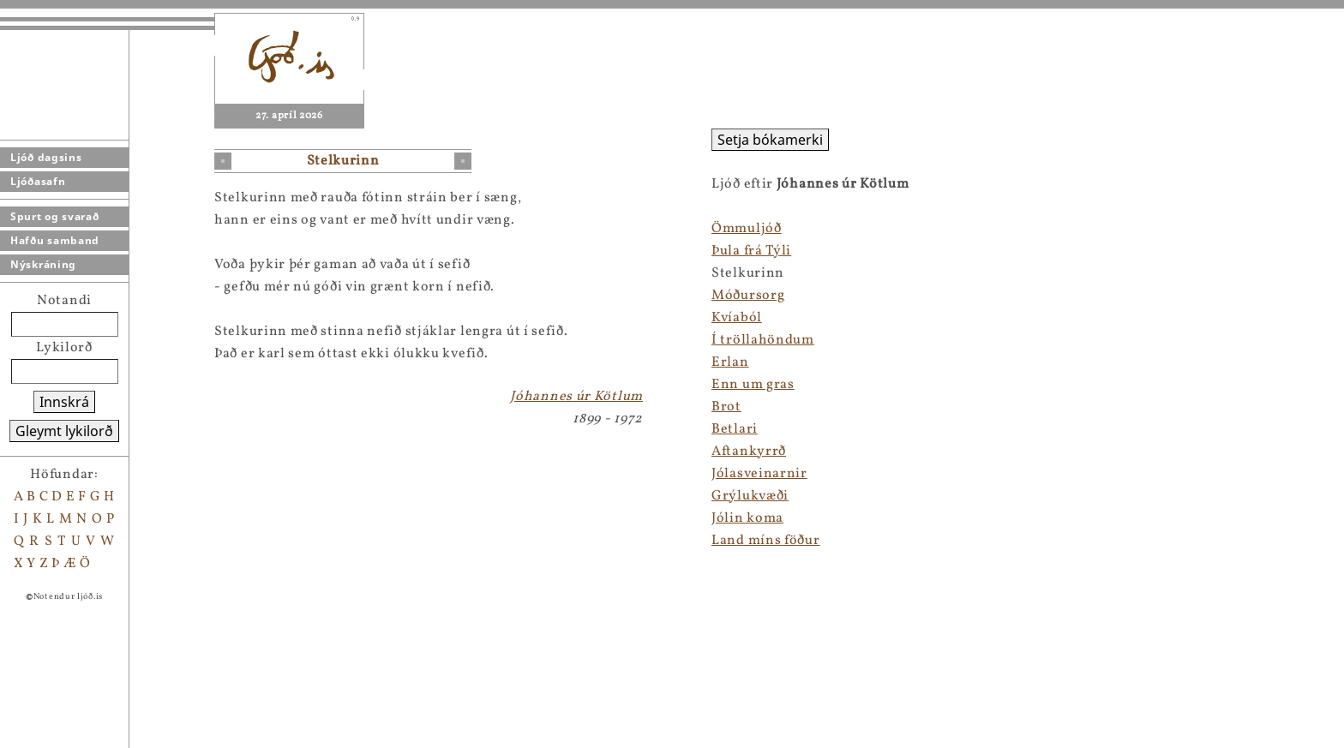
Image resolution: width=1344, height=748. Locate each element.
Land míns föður (765, 540)
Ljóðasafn (37, 181)
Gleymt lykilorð (64, 431)
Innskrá (64, 401)
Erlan (730, 362)
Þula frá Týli (751, 251)
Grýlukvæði (750, 496)
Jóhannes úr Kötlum (576, 396)
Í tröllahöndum (762, 340)
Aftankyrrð (748, 451)
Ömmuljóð (746, 228)
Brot (726, 407)
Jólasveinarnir (759, 473)
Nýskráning (43, 264)
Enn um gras (753, 384)
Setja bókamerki (770, 139)
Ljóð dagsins (45, 157)
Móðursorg (747, 295)
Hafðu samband (54, 240)
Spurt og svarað (54, 216)
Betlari (734, 429)
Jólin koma (747, 518)
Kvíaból (736, 317)
